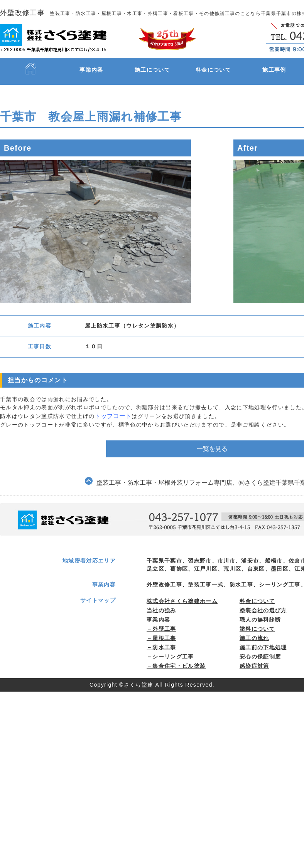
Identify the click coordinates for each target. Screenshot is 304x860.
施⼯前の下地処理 (263, 641)
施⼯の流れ (254, 631)
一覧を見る (212, 435)
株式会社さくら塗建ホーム (182, 594)
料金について (213, 70)
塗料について (257, 622)
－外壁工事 (161, 622)
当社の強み (161, 604)
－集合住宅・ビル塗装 (176, 659)
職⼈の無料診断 (260, 613)
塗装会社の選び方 (263, 604)
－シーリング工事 (170, 650)
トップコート (112, 415)
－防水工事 (161, 641)
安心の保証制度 (260, 650)
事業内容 (91, 70)
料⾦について (257, 594)
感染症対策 (254, 659)
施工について (152, 70)
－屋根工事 (161, 631)
